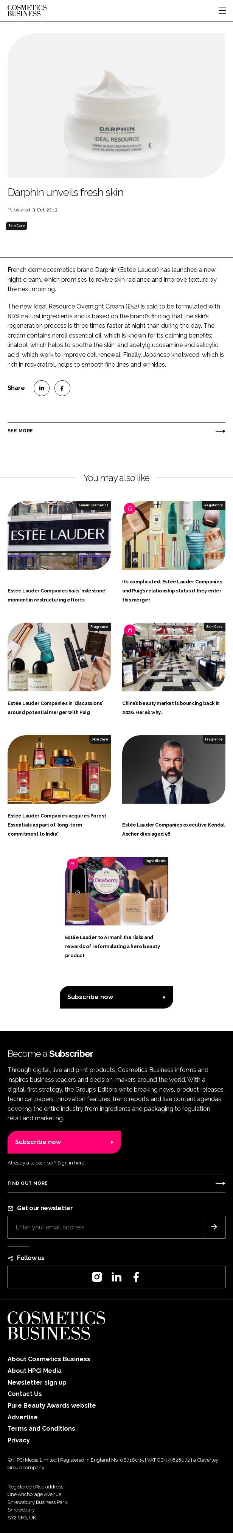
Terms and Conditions (41, 1428)
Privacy (19, 1440)
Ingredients (156, 861)
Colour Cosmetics (93, 505)
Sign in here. (71, 1163)
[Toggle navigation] (222, 10)
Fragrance (99, 627)
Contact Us (25, 1393)
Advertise (23, 1417)
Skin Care (16, 226)
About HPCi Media (35, 1370)
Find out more (28, 1183)
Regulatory (213, 505)
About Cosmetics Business (49, 1359)
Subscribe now (90, 997)
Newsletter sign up (37, 1382)
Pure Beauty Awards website (52, 1405)
